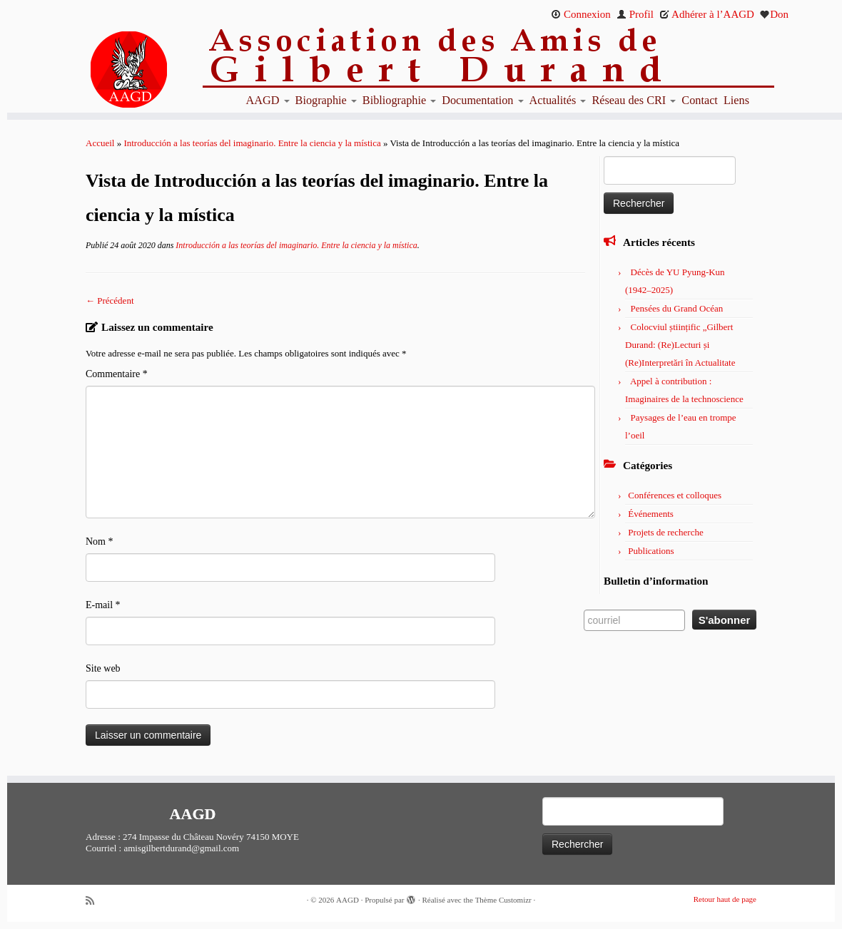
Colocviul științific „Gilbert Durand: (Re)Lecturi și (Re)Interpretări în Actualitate (680, 345)
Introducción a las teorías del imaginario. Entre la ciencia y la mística (251, 143)
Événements (651, 513)
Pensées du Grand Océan (677, 308)
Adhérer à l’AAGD (706, 14)
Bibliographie (399, 100)
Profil (635, 14)
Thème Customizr (503, 899)
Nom (99, 541)
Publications (651, 550)
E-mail (103, 605)
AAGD (268, 100)
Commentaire (117, 374)
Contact (699, 100)
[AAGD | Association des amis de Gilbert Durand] (105, 70)
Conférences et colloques (674, 495)
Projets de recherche (665, 532)
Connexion (581, 14)
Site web (103, 668)
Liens (736, 100)
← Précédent (110, 300)
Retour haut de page (725, 899)
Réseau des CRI (634, 100)
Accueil (100, 143)
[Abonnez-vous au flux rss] (95, 900)
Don (774, 14)
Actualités (558, 100)
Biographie (326, 100)
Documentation (482, 100)
